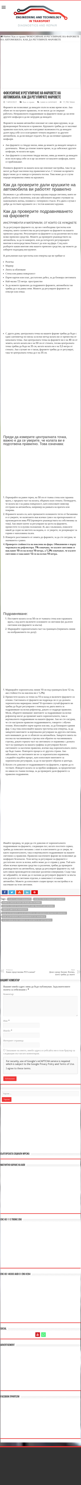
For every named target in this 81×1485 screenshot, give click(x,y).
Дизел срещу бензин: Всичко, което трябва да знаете (60, 932)
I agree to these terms (18, 1028)
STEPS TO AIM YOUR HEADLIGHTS (15, 869)
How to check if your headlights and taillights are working (28, 866)
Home (5, 36)
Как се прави (18, 36)
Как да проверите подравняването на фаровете (24, 876)
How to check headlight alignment (49, 859)
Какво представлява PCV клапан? (21, 931)
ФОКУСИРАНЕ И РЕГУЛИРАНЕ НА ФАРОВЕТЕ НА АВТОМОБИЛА (27, 880)
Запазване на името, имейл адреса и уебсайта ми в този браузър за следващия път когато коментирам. (39, 1012)
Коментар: (8, 953)
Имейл (7, 990)
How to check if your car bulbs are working (22, 862)
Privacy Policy (47, 1023)
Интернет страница (13, 1000)
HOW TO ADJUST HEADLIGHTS (20, 859)
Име (6, 980)
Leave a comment (48, 102)
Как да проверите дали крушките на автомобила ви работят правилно (34, 873)
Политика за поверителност (15, 1464)
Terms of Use (66, 1023)
